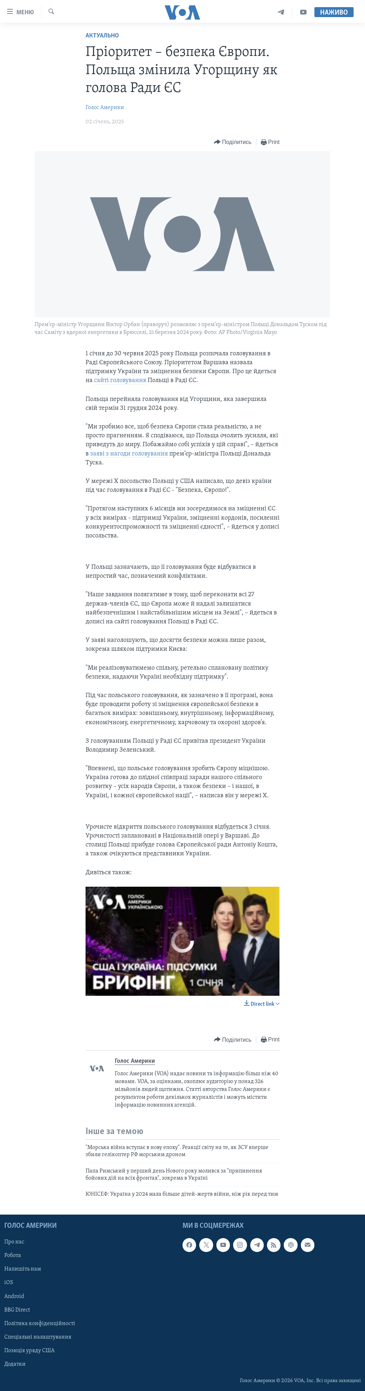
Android (14, 1296)
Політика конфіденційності (39, 1323)
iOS (8, 1283)
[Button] (233, 142)
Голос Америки (105, 107)
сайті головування (120, 380)
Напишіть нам (22, 1269)
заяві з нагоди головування (129, 453)
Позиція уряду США (29, 1351)
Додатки (15, 1364)
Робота (12, 1255)
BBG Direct (17, 1310)
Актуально (102, 35)
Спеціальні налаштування (37, 1337)
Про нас (14, 1242)
